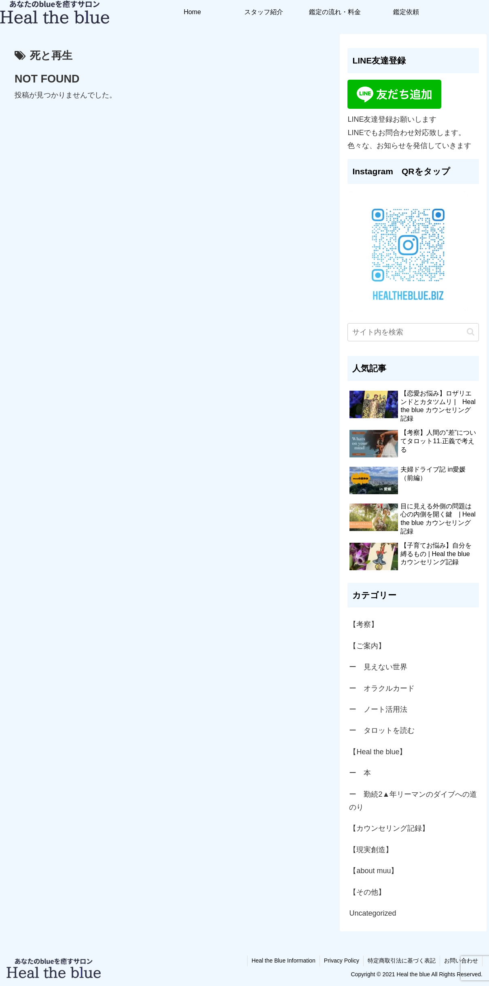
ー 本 (360, 773)
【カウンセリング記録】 (389, 828)
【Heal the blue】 (377, 752)
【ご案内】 (367, 646)
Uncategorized (372, 913)
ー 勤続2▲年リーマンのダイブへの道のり (413, 800)
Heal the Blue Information (283, 960)
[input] (412, 332)
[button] (471, 331)
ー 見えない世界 (378, 667)
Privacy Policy (341, 960)
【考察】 (363, 624)
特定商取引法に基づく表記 (402, 960)
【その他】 (367, 892)
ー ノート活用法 (378, 709)
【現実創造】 (374, 850)
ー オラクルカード (382, 688)
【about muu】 (373, 871)
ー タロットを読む (382, 730)
